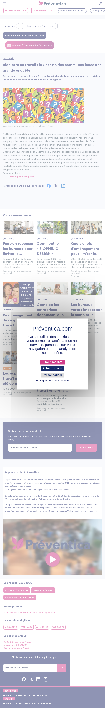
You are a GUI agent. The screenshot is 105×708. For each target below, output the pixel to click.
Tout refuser (52, 368)
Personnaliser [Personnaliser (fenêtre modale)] (52, 375)
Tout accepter (52, 362)
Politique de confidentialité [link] (52, 380)
